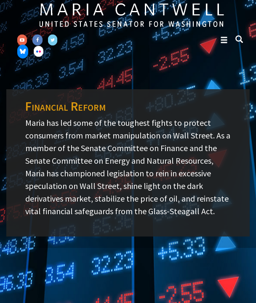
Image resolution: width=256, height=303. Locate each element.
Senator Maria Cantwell (131, 14)
